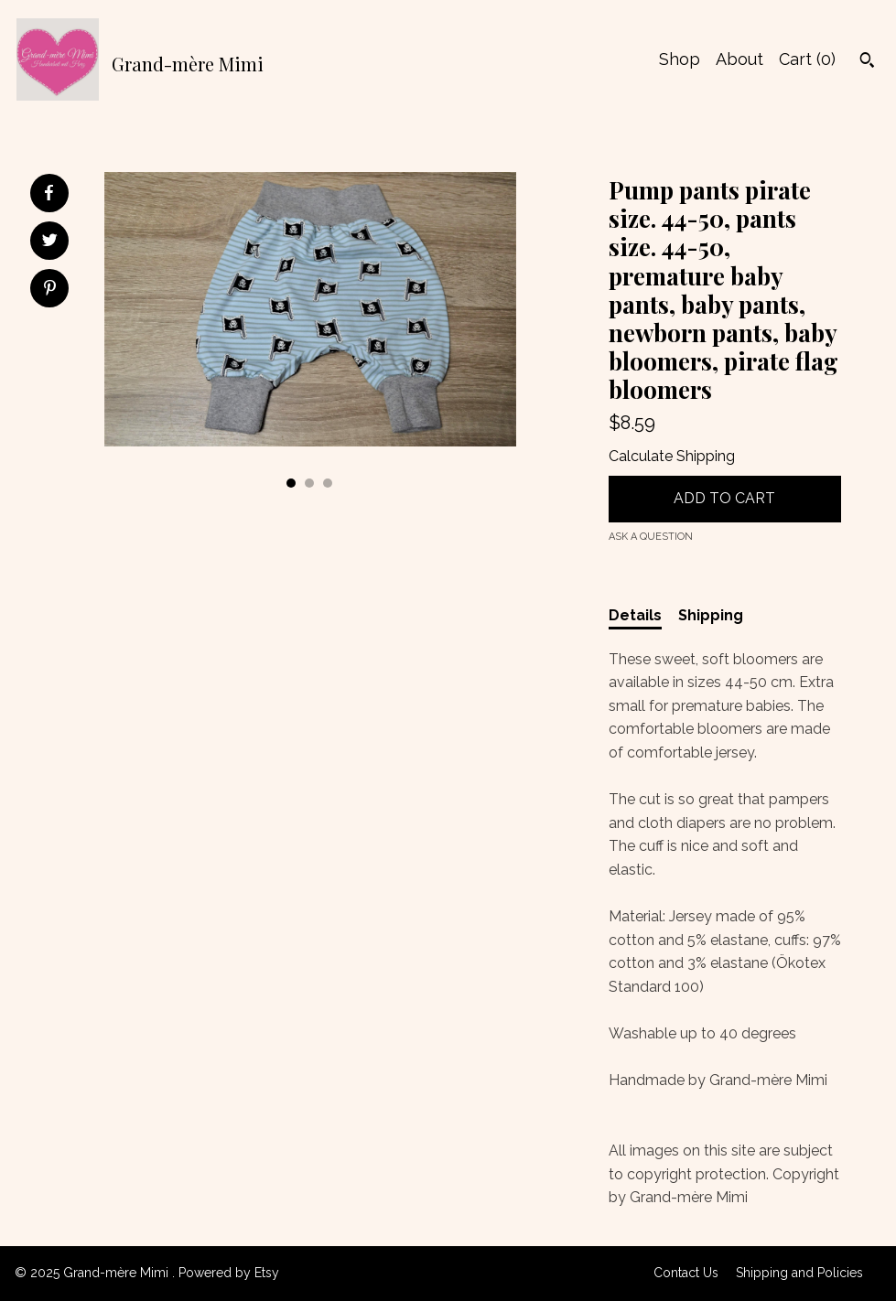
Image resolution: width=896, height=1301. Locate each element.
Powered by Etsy (228, 1272)
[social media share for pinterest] (50, 290)
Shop (679, 59)
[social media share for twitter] (50, 242)
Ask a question (651, 537)
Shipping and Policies (799, 1272)
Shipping (710, 615)
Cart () (807, 59)
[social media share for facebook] (48, 193)
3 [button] (327, 483)
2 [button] (309, 483)
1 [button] (291, 483)
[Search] (867, 62)
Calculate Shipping (672, 456)
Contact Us (685, 1272)
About (739, 59)
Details (635, 615)
